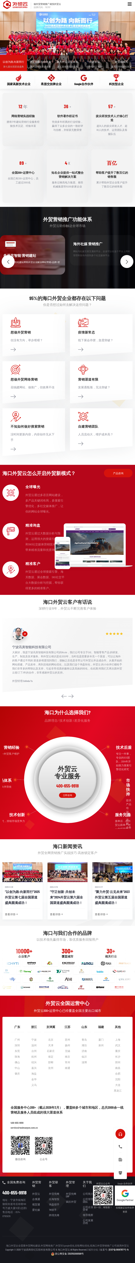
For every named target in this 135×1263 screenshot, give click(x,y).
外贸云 (36, 1193)
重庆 (117, 1050)
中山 (17, 1067)
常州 (67, 1062)
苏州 (67, 1039)
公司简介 (88, 1193)
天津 (50, 1045)
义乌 (34, 1084)
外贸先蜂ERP (71, 1195)
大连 (117, 1084)
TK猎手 (52, 1209)
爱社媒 (36, 1209)
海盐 (34, 1073)
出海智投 (54, 1199)
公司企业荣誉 (88, 1208)
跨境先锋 (54, 1215)
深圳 (17, 1045)
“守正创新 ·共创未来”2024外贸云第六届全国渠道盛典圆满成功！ (66, 897)
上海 (117, 1039)
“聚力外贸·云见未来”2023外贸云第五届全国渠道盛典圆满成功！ (112, 897)
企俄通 (36, 1199)
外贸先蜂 (54, 1193)
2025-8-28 (9, 887)
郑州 (117, 1062)
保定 (50, 1056)
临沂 (84, 1056)
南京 (67, 1056)
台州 (34, 1050)
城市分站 (93, 1249)
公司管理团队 (88, 1200)
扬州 (67, 1045)
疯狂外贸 (71, 1201)
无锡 (67, 1050)
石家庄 (51, 1050)
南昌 (117, 1067)
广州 (17, 1039)
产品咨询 (118, 473)
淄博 (84, 1062)
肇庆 (17, 1073)
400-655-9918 (17, 1122)
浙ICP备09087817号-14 (118, 1249)
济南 (84, 1050)
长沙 (117, 1056)
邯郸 (50, 1062)
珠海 (17, 1056)
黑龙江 (118, 1090)
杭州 (34, 1056)
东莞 (17, 1050)
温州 (34, 1045)
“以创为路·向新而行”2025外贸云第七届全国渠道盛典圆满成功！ (22, 897)
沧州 (50, 1067)
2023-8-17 (99, 887)
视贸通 (36, 1204)
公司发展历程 (88, 1221)
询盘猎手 (54, 1204)
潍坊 (84, 1045)
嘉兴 (34, 1067)
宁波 (34, 1039)
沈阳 (117, 1079)
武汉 (117, 1045)
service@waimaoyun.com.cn (24, 1127)
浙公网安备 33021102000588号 (67, 1253)
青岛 (84, 1039)
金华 (34, 1079)
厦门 (101, 1039)
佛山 (17, 1062)
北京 (50, 1039)
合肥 (117, 1073)
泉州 (101, 1045)
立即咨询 (67, 795)
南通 (67, 1067)
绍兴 (34, 1062)
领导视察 (88, 1214)
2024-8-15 (54, 887)
